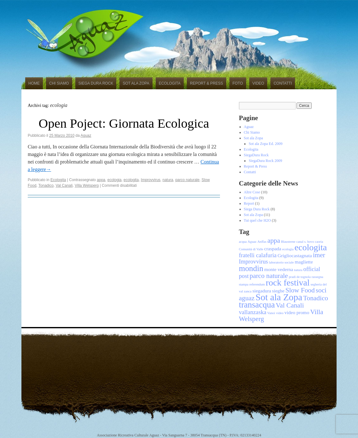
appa (101, 180)
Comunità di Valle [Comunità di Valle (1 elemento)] (251, 249)
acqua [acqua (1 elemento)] (243, 241)
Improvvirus (150, 180)
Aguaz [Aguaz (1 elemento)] (252, 241)
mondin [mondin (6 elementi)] (251, 268)
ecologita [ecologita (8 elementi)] (311, 247)
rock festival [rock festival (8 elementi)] (287, 282)
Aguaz (86, 135)
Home (34, 83)
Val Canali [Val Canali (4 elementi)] (290, 305)
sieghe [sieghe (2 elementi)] (278, 290)
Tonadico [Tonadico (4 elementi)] (315, 298)
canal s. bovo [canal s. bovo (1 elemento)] (305, 241)
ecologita (131, 180)
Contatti (283, 83)
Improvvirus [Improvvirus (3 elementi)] (253, 261)
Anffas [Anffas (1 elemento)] (262, 241)
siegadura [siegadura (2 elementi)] (261, 290)
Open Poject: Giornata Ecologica (124, 123)
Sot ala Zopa (136, 83)
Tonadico (46, 185)
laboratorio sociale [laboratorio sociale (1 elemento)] (281, 262)
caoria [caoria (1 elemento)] (319, 241)
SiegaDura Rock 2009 (265, 160)
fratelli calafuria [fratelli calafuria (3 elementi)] (258, 255)
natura (167, 180)
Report (249, 203)
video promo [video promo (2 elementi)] (297, 312)
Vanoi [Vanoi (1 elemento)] (271, 313)
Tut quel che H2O (257, 220)
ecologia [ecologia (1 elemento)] (287, 249)
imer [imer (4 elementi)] (319, 255)
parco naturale (187, 180)
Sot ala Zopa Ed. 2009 (265, 143)
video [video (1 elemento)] (280, 313)
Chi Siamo (59, 83)
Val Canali (64, 185)
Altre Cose (252, 192)
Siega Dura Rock (95, 83)
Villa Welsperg (87, 185)
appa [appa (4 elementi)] (273, 240)
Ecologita (170, 83)
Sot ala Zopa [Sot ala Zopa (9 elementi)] (279, 297)
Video (258, 83)
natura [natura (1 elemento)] (298, 270)
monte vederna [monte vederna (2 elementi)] (278, 269)
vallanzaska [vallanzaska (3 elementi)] (252, 312)
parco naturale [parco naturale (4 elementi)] (269, 276)
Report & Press (206, 83)
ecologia (114, 180)
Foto (238, 83)
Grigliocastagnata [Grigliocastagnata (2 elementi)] (295, 255)
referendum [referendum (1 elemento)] (257, 284)
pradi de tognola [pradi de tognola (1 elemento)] (300, 277)
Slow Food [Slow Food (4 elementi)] (300, 290)
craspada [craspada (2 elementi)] (272, 248)
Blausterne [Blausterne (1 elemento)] (288, 241)
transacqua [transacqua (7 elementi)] (257, 304)
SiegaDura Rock (256, 155)
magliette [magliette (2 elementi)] (304, 261)
